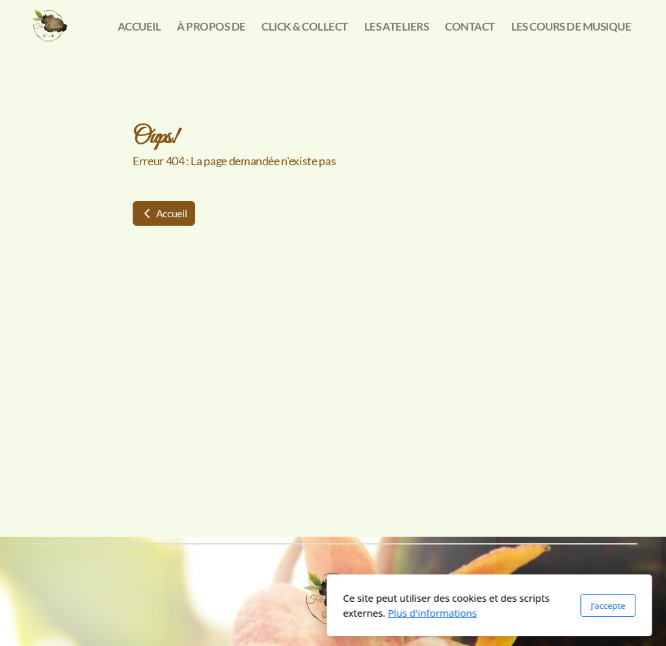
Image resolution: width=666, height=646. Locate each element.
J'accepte (451, 606)
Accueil (164, 213)
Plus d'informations (276, 612)
